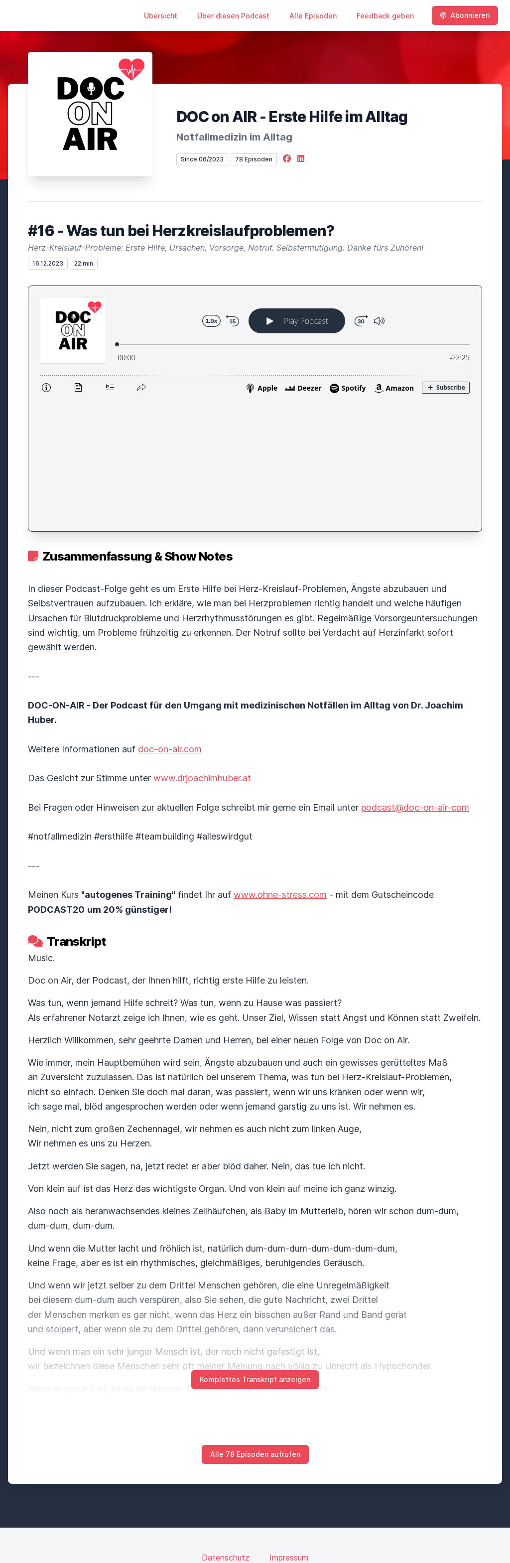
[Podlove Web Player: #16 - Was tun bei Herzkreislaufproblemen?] (255, 344)
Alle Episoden (313, 15)
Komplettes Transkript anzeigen (255, 1250)
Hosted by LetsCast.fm (255, 1521)
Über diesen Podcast (233, 15)
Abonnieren (465, 15)
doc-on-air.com (170, 619)
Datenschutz (226, 1428)
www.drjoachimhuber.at (202, 648)
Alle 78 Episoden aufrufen (255, 1324)
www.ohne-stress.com (280, 765)
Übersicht (160, 15)
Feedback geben (385, 15)
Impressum (288, 1428)
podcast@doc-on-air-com (415, 678)
